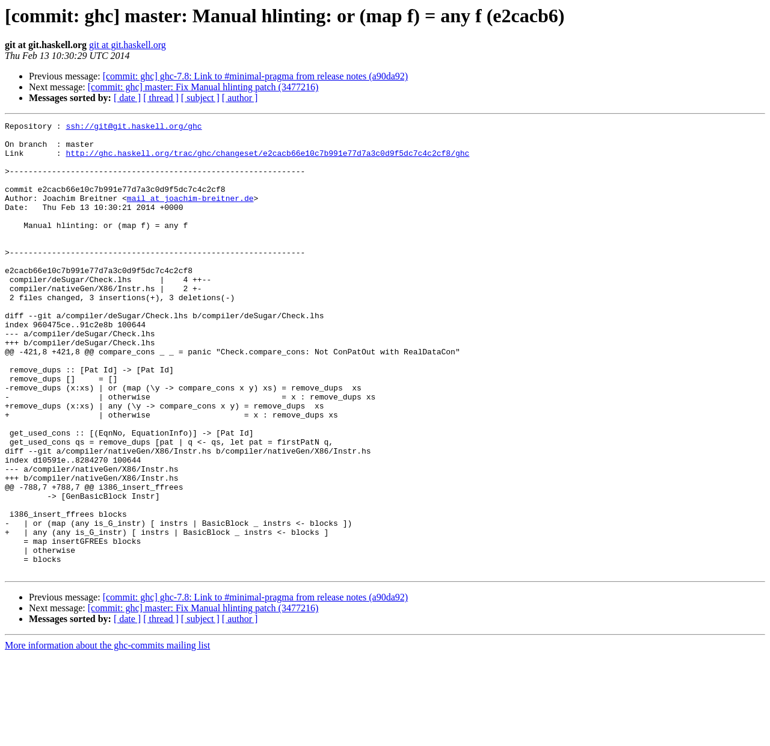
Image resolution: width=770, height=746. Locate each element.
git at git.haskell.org (127, 45)
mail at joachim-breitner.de (190, 214)
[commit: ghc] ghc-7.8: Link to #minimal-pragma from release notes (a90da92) (255, 76)
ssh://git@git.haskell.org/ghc (134, 127)
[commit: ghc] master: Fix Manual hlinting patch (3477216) (203, 87)
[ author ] (240, 98)
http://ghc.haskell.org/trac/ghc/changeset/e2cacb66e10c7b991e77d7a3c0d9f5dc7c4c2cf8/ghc (267, 160)
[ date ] (127, 98)
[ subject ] (200, 98)
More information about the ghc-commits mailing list (107, 735)
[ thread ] (161, 98)
